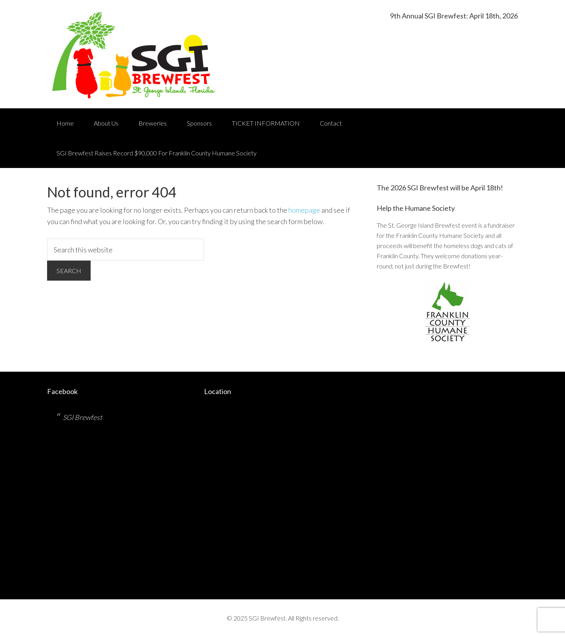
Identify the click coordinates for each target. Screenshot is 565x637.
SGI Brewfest (82, 417)
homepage (304, 210)
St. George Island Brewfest (134, 54)
